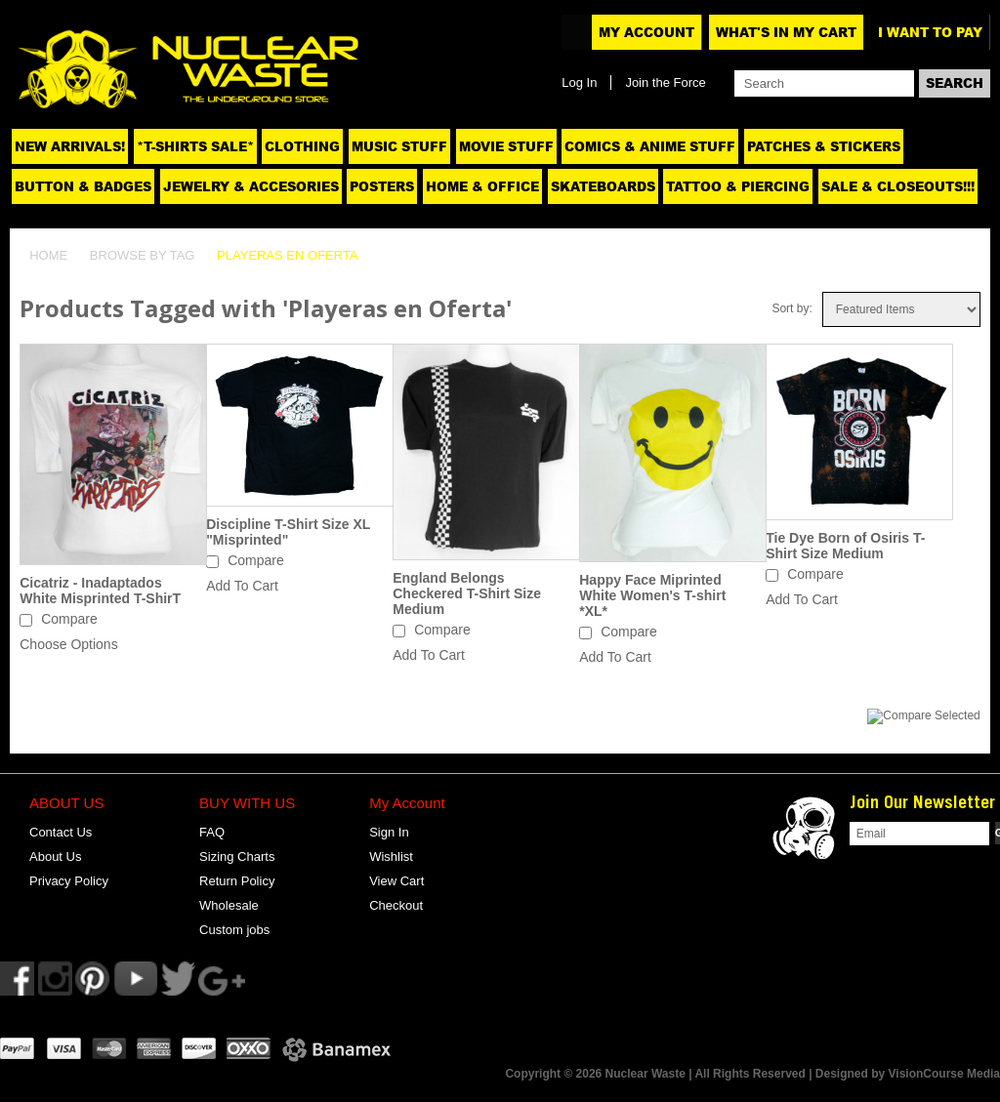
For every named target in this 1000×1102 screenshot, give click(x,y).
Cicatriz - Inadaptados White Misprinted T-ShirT (100, 590)
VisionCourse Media (944, 1074)
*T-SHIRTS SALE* (195, 146)
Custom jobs (234, 929)
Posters (382, 186)
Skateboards (603, 186)
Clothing (302, 146)
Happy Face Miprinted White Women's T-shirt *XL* (652, 595)
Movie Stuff (506, 146)
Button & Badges (83, 186)
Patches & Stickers (823, 146)
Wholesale (229, 905)
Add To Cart (242, 585)
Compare (69, 619)
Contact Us (60, 832)
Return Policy (236, 881)
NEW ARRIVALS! (70, 146)
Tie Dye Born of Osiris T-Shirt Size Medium (845, 545)
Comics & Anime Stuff (649, 146)
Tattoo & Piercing (738, 186)
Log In (579, 82)
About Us (55, 856)
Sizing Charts (236, 856)
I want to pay (930, 32)
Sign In (388, 832)
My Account (646, 32)
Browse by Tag (142, 255)
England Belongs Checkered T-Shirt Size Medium (467, 593)
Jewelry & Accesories (251, 186)
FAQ (212, 832)
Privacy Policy (68, 881)
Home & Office (482, 186)
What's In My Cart (786, 32)
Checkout (396, 905)
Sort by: (791, 308)
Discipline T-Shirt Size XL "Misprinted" (288, 532)
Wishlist (391, 856)
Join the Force (665, 82)
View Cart (396, 881)
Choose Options (68, 644)
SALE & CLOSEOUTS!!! (898, 186)
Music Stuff (399, 146)
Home (48, 255)
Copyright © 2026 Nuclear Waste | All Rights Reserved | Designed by (696, 1074)
